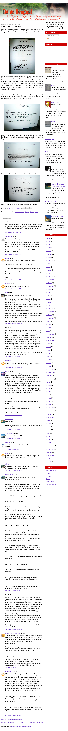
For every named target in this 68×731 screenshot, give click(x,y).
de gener (48, 273)
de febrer (48, 251)
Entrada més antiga (36, 722)
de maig (48, 244)
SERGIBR (8, 236)
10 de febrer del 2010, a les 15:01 (13, 395)
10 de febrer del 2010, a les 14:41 (13, 356)
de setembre (50, 286)
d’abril (48, 295)
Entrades (50, 35)
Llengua (27, 212)
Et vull (46, 152)
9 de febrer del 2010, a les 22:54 (13, 280)
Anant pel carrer (19, 212)
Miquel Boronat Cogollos (13, 633)
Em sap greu (54, 102)
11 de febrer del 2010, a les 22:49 (13, 438)
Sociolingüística (34, 212)
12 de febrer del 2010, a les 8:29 (13, 449)
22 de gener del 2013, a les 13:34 (13, 715)
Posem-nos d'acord (56, 216)
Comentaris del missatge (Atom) (21, 726)
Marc (7, 453)
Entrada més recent (7, 722)
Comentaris (51, 39)
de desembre (50, 260)
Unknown (8, 360)
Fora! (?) (53, 85)
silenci (7, 464)
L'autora (48, 473)
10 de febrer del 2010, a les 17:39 (13, 415)
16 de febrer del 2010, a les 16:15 (13, 629)
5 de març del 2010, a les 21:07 (13, 653)
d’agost (48, 238)
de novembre (50, 279)
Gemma (7, 284)
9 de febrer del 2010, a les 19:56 (13, 254)
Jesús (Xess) (9, 419)
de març (48, 247)
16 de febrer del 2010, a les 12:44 (13, 590)
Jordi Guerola (9, 433)
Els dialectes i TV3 (50, 201)
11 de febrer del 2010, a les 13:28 (13, 429)
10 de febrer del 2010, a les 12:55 (13, 323)
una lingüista (12, 208)
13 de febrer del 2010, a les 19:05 (13, 460)
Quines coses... (51, 481)
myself (7, 371)
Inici (22, 722)
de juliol (48, 257)
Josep (7, 258)
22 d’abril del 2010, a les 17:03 (13, 667)
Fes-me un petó (49, 139)
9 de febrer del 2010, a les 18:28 (13, 232)
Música (48, 479)
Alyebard (8, 442)
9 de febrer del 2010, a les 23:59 (13, 288)
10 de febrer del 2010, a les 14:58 (13, 367)
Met (6, 292)
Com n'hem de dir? (56, 167)
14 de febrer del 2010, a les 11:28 (13, 471)
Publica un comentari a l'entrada (11, 719)
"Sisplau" (53, 68)
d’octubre (49, 254)
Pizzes (52, 121)
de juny (48, 241)
